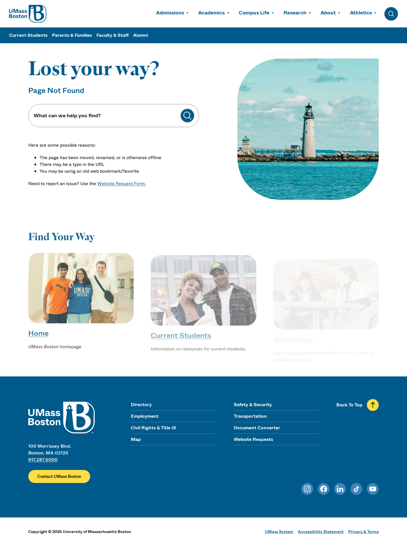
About (328, 12)
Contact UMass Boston (59, 476)
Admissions (170, 12)
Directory (141, 404)
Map (136, 439)
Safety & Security (253, 404)
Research (294, 12)
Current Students (28, 35)
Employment (145, 416)
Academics (211, 12)
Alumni (140, 35)
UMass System (279, 531)
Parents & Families (72, 35)
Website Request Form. (121, 183)
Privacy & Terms (363, 531)
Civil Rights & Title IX (153, 427)
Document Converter (257, 427)
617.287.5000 (43, 459)
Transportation (250, 416)
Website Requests (253, 439)
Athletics (361, 12)
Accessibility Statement (321, 531)
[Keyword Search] (107, 116)
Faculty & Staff (112, 35)
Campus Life (254, 12)
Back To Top (349, 405)
